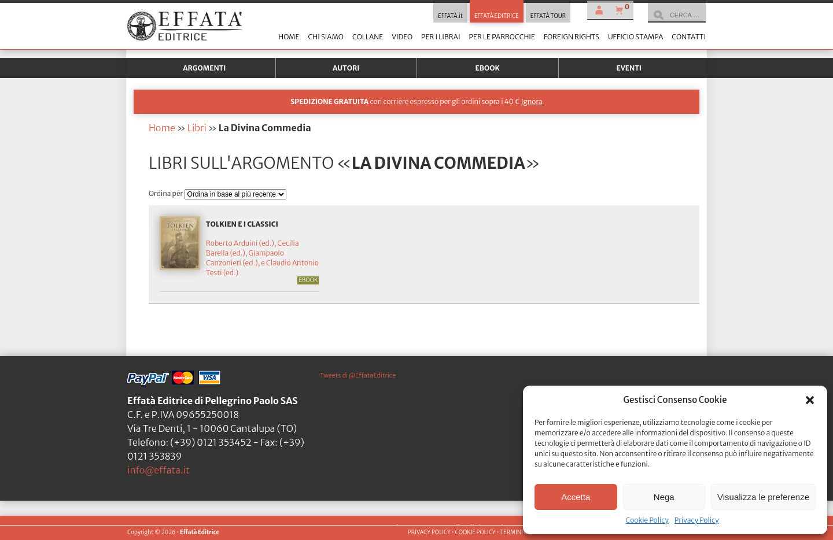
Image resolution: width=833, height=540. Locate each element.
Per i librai (440, 36)
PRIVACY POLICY (429, 532)
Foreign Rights (571, 36)
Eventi (629, 68)
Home (288, 36)
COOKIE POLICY (475, 532)
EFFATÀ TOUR (548, 16)
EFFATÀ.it (450, 16)
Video (402, 36)
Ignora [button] (532, 101)
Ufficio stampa (635, 36)
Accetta (575, 497)
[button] (810, 400)
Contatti (689, 36)
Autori (346, 68)
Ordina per (167, 193)
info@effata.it (158, 470)
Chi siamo (325, 36)
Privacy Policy (696, 520)
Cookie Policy (646, 520)
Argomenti (204, 68)
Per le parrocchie (502, 36)
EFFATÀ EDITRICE (496, 16)
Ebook (488, 68)
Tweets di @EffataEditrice (358, 375)
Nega (664, 497)
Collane (367, 36)
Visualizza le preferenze (763, 497)
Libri (197, 128)
